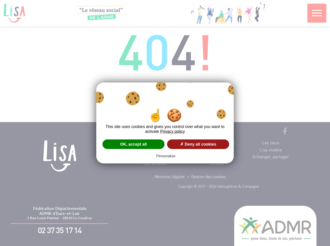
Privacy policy (172, 131)
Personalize (166, 156)
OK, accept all (133, 144)
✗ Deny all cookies (198, 144)
